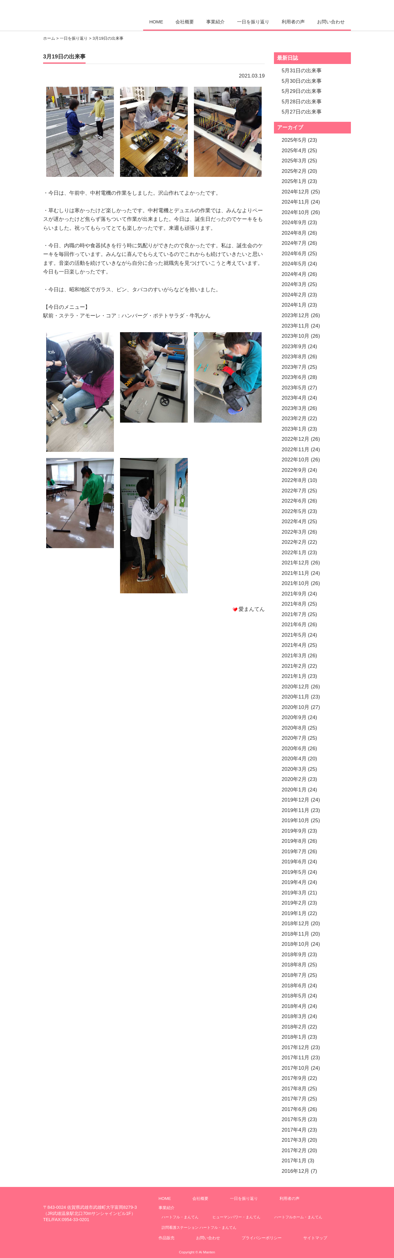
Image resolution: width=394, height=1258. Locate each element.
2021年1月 (294, 676)
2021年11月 (295, 573)
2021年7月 (294, 614)
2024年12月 (295, 192)
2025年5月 (294, 140)
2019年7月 (294, 851)
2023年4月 (294, 398)
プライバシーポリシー (262, 1238)
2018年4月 (294, 1006)
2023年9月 (294, 346)
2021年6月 (294, 624)
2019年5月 (294, 872)
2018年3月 (294, 1016)
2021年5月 (294, 635)
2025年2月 (294, 171)
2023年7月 (294, 367)
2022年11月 (295, 449)
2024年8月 (294, 233)
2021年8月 (294, 604)
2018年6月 (294, 986)
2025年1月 (294, 181)
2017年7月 (294, 1099)
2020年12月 (295, 687)
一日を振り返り (253, 21)
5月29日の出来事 (302, 91)
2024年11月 (295, 202)
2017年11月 (295, 1058)
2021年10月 (295, 583)
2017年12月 (295, 1047)
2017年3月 (294, 1140)
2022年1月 (294, 552)
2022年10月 (295, 460)
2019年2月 (294, 903)
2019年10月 (295, 820)
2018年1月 (294, 1037)
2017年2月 (294, 1150)
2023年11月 (295, 326)
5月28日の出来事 (302, 102)
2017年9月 (294, 1078)
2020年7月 (294, 738)
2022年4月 (294, 521)
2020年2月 (294, 779)
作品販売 (167, 1238)
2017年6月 (294, 1109)
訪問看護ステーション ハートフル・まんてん (199, 1227)
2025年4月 (294, 150)
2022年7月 (294, 491)
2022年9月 (294, 470)
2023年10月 (295, 336)
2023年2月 (294, 418)
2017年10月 (295, 1068)
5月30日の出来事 (302, 81)
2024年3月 (294, 284)
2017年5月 (294, 1119)
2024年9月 (294, 222)
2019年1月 (294, 913)
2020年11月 (295, 697)
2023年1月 (294, 429)
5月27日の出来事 (302, 112)
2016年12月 (295, 1171)
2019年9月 (294, 831)
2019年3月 (294, 893)
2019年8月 (294, 841)
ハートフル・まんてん (180, 1217)
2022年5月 (294, 511)
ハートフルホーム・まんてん (298, 1217)
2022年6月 (294, 501)
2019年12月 (295, 800)
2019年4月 (294, 882)
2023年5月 (294, 388)
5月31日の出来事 (302, 71)
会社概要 (184, 21)
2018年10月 (295, 944)
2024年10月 (295, 212)
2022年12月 (295, 439)
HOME (156, 21)
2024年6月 (294, 254)
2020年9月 (294, 717)
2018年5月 (294, 996)
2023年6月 (294, 377)
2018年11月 (295, 934)
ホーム (49, 38)
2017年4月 (294, 1130)
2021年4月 (294, 645)
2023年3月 (294, 408)
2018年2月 (294, 1027)
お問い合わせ (331, 21)
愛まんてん (85, 14)
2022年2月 (294, 542)
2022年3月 (294, 532)
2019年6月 (294, 862)
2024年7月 (294, 243)
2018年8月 (294, 965)
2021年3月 (294, 656)
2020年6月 (294, 748)
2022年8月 (294, 480)
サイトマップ (315, 1238)
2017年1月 (294, 1161)
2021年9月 (294, 594)
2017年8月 (294, 1089)
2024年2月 (294, 295)
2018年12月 (295, 923)
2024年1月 (294, 305)
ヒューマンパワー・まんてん (236, 1217)
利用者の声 (293, 21)
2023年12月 (295, 315)
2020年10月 (295, 707)
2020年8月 (294, 728)
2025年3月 (294, 161)
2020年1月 (294, 790)
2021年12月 (295, 563)
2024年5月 (294, 264)
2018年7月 (294, 975)
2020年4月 (294, 759)
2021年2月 (294, 666)
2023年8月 (294, 357)
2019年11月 (295, 810)
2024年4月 (294, 274)
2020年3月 (294, 769)
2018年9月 (294, 954)
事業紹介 (215, 21)
